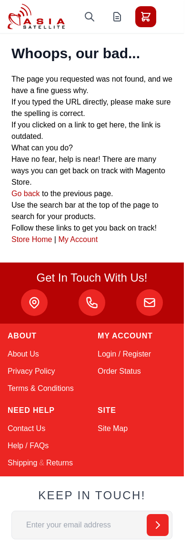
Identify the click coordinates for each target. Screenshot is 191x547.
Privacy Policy (31, 371)
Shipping (22, 463)
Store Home (31, 239)
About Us (23, 354)
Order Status (119, 371)
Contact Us (26, 428)
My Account (78, 239)
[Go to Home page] (36, 16)
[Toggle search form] (89, 16)
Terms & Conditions (41, 388)
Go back (25, 193)
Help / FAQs (28, 446)
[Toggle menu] (172, 16)
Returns (59, 463)
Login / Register (124, 354)
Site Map (113, 428)
